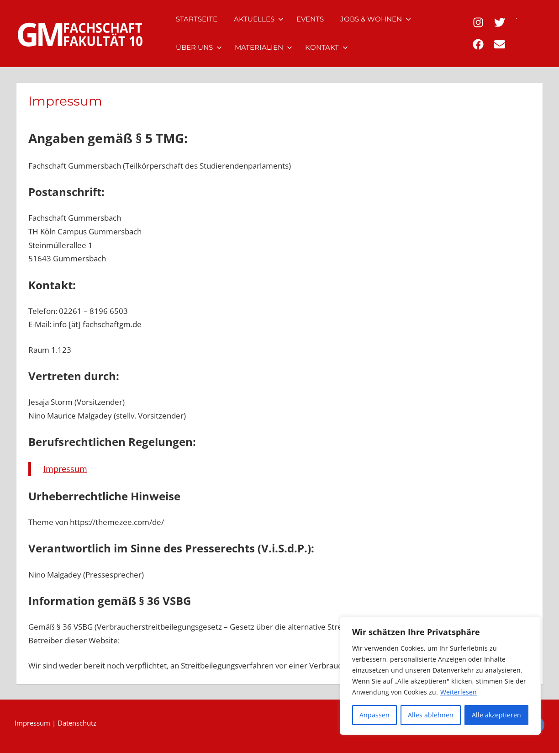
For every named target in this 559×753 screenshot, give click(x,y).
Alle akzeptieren (496, 715)
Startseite (196, 19)
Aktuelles (259, 19)
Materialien (263, 47)
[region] (440, 676)
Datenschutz (77, 722)
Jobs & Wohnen (375, 19)
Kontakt (326, 47)
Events (310, 19)
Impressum (65, 468)
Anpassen (374, 715)
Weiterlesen (458, 692)
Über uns (199, 47)
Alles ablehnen (431, 715)
